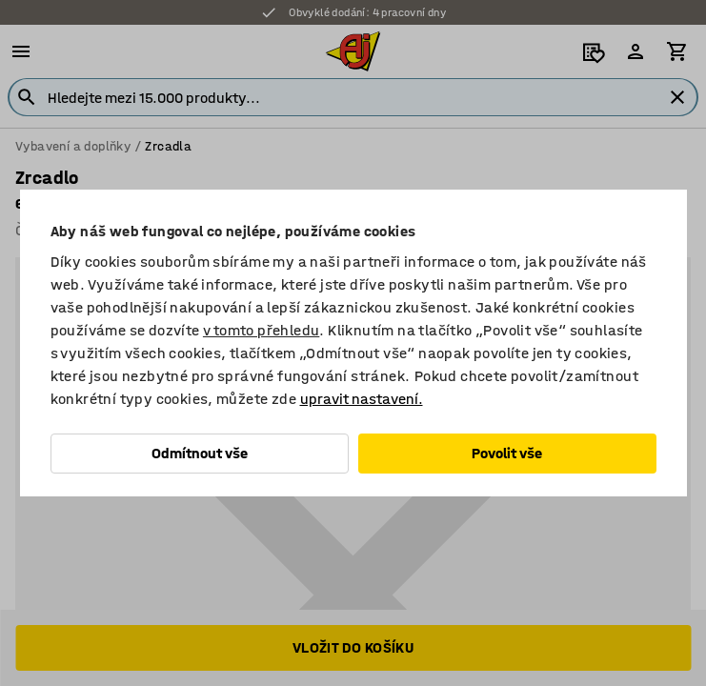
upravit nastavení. (361, 399)
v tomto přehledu (261, 330)
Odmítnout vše (199, 453)
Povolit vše (507, 453)
